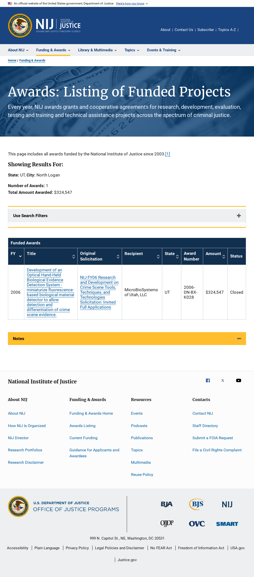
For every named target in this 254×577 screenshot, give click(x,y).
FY (16, 256)
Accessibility (17, 548)
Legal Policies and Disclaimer (119, 548)
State (170, 253)
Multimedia (141, 462)
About (165, 30)
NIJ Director (18, 437)
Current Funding (83, 437)
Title (31, 253)
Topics (137, 450)
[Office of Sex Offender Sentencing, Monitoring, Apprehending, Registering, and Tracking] (227, 527)
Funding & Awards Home (91, 413)
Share (246, 33)
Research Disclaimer (26, 462)
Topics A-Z (227, 30)
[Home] (58, 25)
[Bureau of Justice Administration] (167, 508)
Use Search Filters (30, 215)
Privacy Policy (77, 548)
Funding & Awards (32, 60)
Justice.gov (127, 560)
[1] (167, 153)
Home (12, 60)
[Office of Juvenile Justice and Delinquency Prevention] (166, 528)
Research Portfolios (25, 450)
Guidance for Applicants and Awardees (94, 453)
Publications (142, 437)
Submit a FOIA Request (212, 437)
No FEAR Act (161, 548)
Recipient (134, 253)
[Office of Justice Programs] (20, 25)
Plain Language (47, 548)
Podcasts (139, 425)
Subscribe (205, 30)
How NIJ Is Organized (27, 425)
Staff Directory (205, 425)
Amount (213, 253)
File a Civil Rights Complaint (217, 450)
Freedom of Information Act (201, 548)
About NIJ (16, 413)
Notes (18, 338)
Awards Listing (82, 425)
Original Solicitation (91, 256)
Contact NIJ (202, 413)
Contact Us (184, 30)
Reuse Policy (142, 474)
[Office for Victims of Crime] (197, 527)
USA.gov (237, 548)
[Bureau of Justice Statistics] (197, 511)
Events (137, 413)
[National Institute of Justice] (227, 508)
